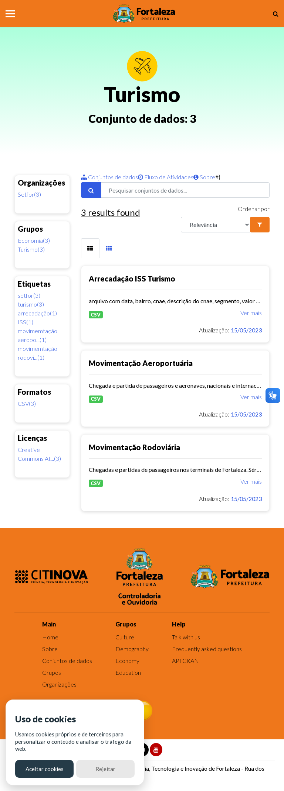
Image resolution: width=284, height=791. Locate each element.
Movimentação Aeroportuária (141, 363)
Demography (132, 648)
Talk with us (186, 636)
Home (50, 636)
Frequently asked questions (207, 648)
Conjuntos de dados (109, 176)
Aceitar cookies (45, 769)
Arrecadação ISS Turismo (132, 278)
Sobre (204, 176)
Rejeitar (105, 769)
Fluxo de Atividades (165, 176)
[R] (215, 224)
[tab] (90, 248)
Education (128, 672)
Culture (124, 636)
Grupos (51, 672)
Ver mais (251, 312)
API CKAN (185, 660)
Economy (127, 660)
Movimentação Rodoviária (134, 447)
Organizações (59, 684)
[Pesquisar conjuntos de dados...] (185, 190)
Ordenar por (254, 208)
